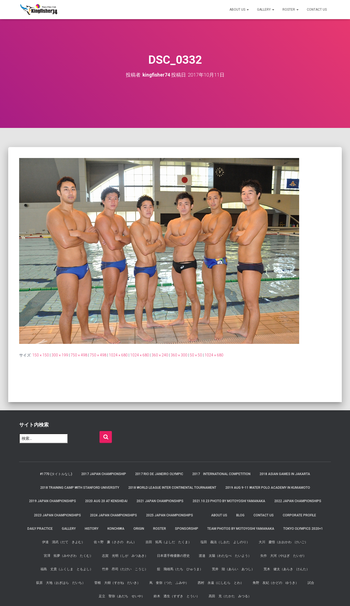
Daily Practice (40, 529)
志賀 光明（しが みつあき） (125, 556)
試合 (311, 582)
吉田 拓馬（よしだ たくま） (168, 542)
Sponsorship (186, 529)
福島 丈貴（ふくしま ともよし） (66, 569)
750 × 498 (79, 355)
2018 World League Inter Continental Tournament (172, 488)
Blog (240, 515)
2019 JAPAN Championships (52, 501)
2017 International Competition (221, 474)
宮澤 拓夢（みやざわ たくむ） (68, 556)
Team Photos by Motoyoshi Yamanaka (240, 529)
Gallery (265, 9)
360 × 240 (159, 355)
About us (239, 9)
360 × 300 (179, 355)
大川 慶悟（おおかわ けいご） (283, 542)
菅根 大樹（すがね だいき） (117, 582)
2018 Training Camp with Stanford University (79, 488)
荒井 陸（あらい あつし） (233, 569)
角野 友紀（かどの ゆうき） (276, 582)
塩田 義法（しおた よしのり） (225, 542)
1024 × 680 (118, 355)
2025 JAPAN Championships (169, 515)
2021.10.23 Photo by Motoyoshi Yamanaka (228, 501)
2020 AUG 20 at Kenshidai (106, 501)
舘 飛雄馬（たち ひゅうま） (180, 569)
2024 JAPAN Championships (113, 515)
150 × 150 (40, 355)
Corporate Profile (299, 515)
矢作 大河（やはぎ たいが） (283, 556)
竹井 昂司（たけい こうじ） (125, 569)
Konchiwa (115, 529)
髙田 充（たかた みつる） (230, 596)
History (91, 529)
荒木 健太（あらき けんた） (287, 569)
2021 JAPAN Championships (159, 501)
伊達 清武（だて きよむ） (63, 542)
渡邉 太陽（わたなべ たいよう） (225, 556)
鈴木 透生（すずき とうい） (177, 596)
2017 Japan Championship (103, 474)
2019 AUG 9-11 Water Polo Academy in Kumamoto (267, 488)
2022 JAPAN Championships (297, 501)
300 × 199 (59, 355)
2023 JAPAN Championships (57, 515)
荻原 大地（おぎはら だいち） (60, 582)
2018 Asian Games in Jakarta (284, 474)
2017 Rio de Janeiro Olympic (159, 474)
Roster (290, 9)
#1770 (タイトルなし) (56, 474)
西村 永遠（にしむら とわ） (221, 582)
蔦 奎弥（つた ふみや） (169, 582)
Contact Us (317, 9)
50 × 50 (196, 355)
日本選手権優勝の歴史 (173, 556)
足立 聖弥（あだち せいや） (122, 596)
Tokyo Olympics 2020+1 (303, 529)
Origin (138, 529)
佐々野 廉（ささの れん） (115, 542)
